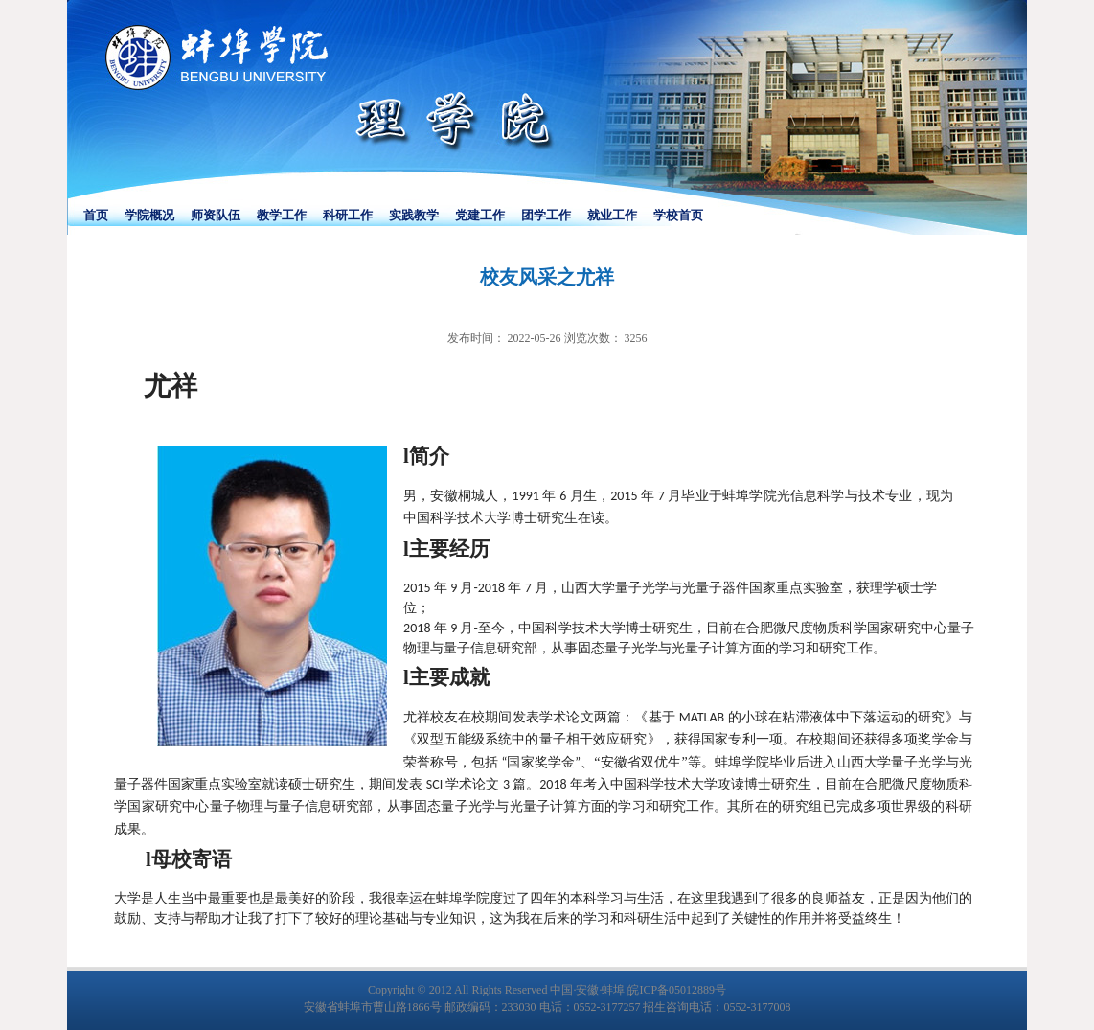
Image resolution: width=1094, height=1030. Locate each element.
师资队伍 (215, 215)
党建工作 (480, 215)
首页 (95, 215)
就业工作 (612, 215)
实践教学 (414, 215)
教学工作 (282, 215)
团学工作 (546, 215)
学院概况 (149, 215)
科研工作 (348, 215)
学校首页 (678, 215)
